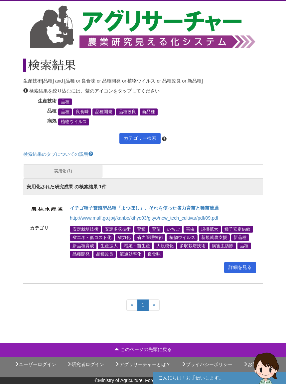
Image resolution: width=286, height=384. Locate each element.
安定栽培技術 (85, 229)
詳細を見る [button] (240, 267)
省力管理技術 (150, 237)
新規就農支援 (214, 237)
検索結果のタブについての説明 (58, 154)
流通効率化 (130, 254)
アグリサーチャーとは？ (143, 364)
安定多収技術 (118, 229)
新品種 (148, 111)
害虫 (190, 229)
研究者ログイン (85, 364)
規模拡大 (209, 229)
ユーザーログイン (35, 364)
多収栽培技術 (193, 246)
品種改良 (127, 111)
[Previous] (132, 305)
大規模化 (165, 246)
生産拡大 (109, 246)
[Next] (154, 305)
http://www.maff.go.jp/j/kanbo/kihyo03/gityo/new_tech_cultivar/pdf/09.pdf (144, 218)
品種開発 (103, 111)
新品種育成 (83, 246)
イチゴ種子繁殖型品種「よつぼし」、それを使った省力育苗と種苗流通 (144, 208)
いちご (173, 229)
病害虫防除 (222, 246)
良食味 (82, 111)
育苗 (156, 229)
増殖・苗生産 (137, 246)
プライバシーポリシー (206, 364)
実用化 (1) (63, 171)
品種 (65, 101)
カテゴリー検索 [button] (140, 138)
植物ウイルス (74, 121)
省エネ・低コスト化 (91, 237)
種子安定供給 (237, 229)
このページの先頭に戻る (143, 349)
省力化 (124, 237)
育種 (141, 229)
